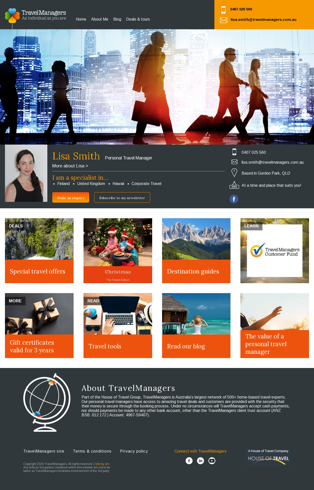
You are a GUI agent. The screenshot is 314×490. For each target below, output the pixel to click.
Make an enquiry (70, 198)
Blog (117, 19)
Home (81, 19)
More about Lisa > (70, 165)
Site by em (102, 464)
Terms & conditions (92, 451)
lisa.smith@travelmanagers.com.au (263, 19)
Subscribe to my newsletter (122, 198)
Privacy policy (134, 451)
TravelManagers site (44, 451)
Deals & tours (138, 19)
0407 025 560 (241, 9)
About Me (99, 19)
